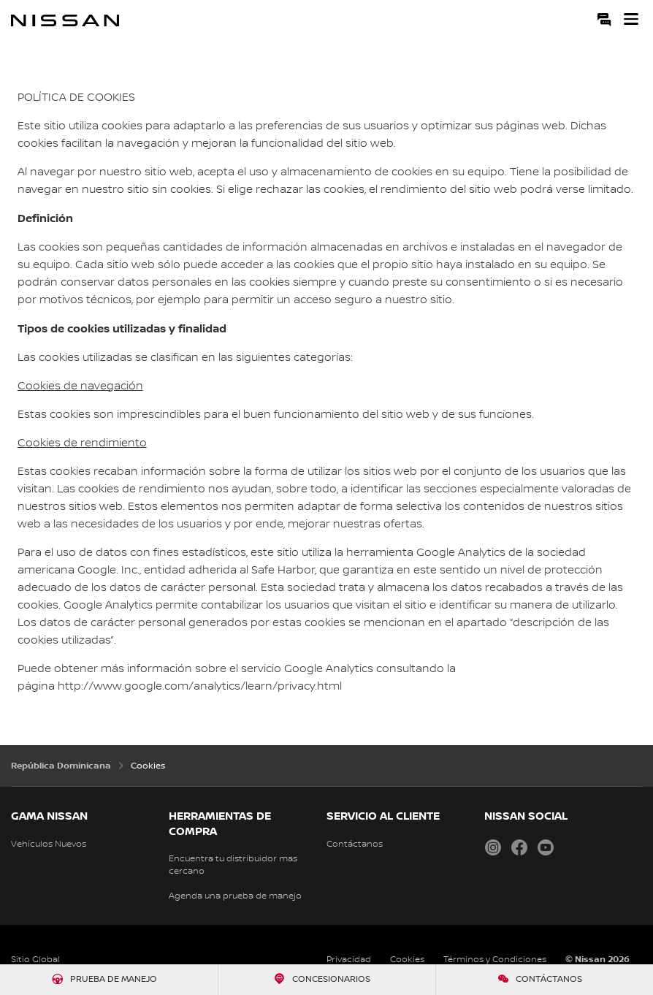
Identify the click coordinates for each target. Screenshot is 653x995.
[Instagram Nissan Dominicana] (496, 851)
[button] (631, 19)
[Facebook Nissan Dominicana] (522, 851)
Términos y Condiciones (494, 959)
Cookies (407, 959)
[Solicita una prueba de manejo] (235, 897)
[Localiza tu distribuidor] (237, 865)
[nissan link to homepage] (65, 20)
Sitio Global (35, 959)
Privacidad (348, 959)
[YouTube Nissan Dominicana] (548, 851)
